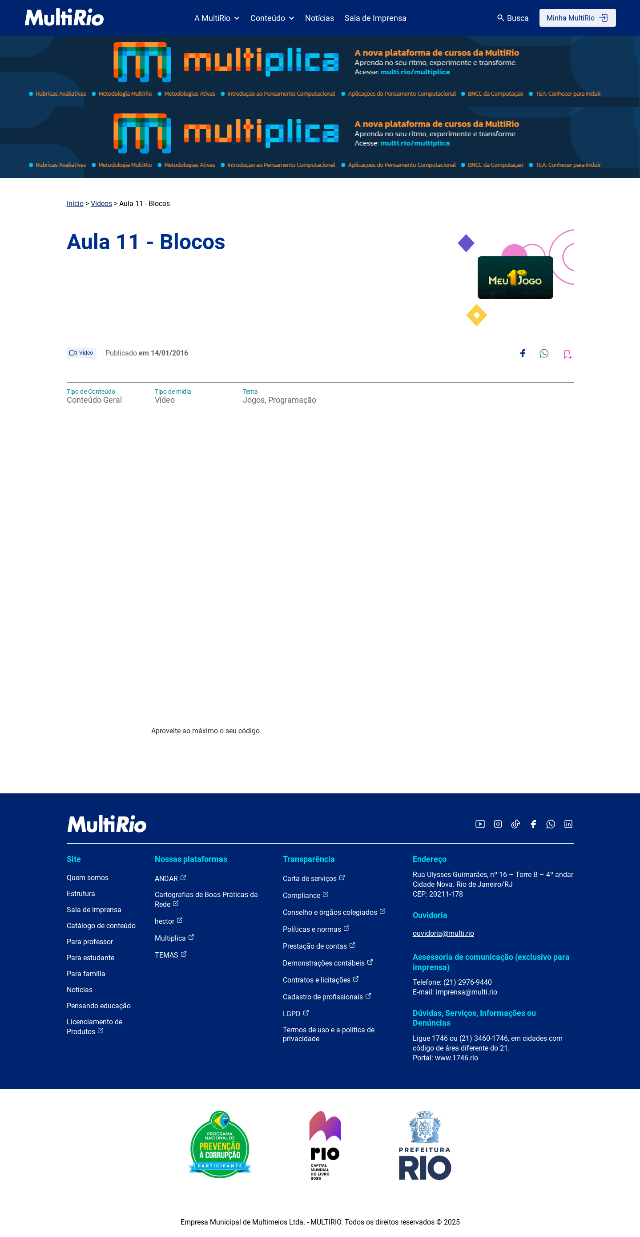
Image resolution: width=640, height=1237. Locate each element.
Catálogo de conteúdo (101, 926)
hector (169, 921)
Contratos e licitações (321, 979)
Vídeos (101, 203)
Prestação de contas (319, 945)
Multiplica (175, 937)
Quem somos (88, 877)
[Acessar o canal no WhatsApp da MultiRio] (550, 824)
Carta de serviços (314, 878)
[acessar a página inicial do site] (64, 18)
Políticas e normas (316, 929)
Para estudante (90, 958)
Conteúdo (272, 18)
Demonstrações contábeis (328, 962)
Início (75, 203)
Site (74, 859)
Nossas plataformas (191, 859)
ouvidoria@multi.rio (443, 933)
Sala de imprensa (94, 910)
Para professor (90, 942)
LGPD (296, 1013)
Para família (86, 974)
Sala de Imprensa (376, 18)
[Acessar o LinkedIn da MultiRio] (568, 824)
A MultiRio (217, 18)
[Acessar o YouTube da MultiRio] (480, 824)
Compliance (306, 895)
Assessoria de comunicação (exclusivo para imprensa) (491, 961)
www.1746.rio (456, 1058)
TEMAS (171, 954)
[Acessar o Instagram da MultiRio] (497, 824)
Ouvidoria (430, 915)
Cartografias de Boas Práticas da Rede (206, 899)
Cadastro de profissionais (327, 996)
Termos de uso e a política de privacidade (328, 1034)
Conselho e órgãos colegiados (334, 912)
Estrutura (81, 893)
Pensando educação (99, 1006)
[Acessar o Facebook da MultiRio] (533, 824)
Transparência (309, 859)
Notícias (319, 18)
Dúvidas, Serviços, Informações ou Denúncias (474, 1017)
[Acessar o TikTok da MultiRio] (515, 824)
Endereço (430, 859)
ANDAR (171, 878)
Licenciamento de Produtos (94, 1027)
